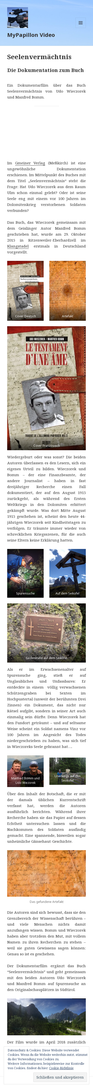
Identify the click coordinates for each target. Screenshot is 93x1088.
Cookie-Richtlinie (61, 1068)
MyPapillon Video (31, 34)
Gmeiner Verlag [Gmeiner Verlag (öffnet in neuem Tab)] (30, 162)
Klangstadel (18, 246)
